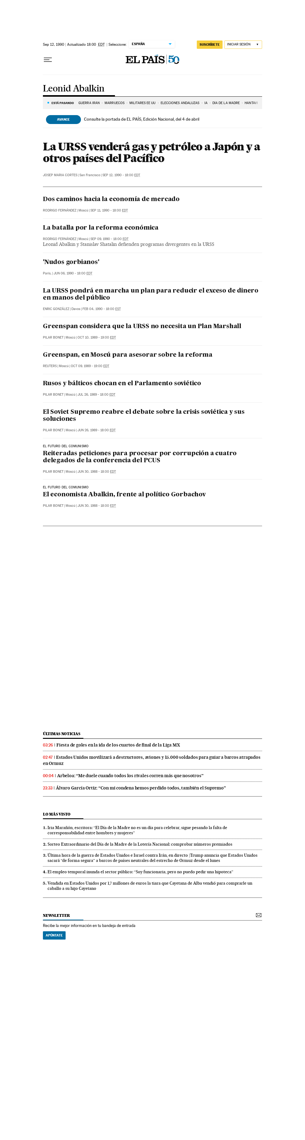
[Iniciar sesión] (243, 45)
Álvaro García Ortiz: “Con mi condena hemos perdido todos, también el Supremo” (141, 788)
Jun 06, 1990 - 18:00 (73, 273)
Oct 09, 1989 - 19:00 (90, 366)
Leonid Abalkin (74, 89)
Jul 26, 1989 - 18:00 (96, 395)
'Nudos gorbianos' (71, 262)
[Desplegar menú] (48, 60)
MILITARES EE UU (142, 103)
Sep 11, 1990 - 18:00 (109, 210)
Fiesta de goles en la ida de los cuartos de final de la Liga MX (118, 745)
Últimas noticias (61, 733)
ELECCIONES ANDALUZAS (180, 103)
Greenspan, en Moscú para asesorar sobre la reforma (127, 355)
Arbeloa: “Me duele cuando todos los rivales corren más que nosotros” (130, 775)
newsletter (56, 915)
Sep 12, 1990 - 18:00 (121, 175)
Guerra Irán (89, 103)
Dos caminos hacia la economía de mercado (111, 199)
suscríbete (210, 44)
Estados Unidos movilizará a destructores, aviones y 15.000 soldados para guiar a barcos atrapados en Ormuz (152, 760)
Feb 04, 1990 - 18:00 (101, 309)
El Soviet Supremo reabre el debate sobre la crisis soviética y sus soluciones (144, 415)
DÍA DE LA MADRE (226, 103)
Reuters (50, 366)
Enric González (56, 309)
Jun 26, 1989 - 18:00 (97, 430)
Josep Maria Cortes (60, 175)
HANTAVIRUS (254, 103)
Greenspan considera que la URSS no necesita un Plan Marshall (142, 327)
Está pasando (62, 103)
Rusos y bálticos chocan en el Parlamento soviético (122, 384)
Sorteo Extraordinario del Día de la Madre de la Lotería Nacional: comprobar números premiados (140, 844)
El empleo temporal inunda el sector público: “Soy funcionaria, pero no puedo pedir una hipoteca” (140, 871)
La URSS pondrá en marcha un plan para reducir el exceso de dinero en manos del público (150, 294)
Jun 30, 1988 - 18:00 (97, 472)
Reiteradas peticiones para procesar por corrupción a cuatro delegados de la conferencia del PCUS (140, 457)
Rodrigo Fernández (59, 210)
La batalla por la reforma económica (100, 228)
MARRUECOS (114, 103)
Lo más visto (57, 814)
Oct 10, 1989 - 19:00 (97, 337)
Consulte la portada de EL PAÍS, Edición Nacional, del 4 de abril (141, 119)
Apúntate (54, 935)
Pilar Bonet (53, 337)
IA (206, 103)
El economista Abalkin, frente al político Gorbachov (124, 495)
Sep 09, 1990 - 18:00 (109, 239)
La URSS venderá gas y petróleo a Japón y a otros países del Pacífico (151, 152)
